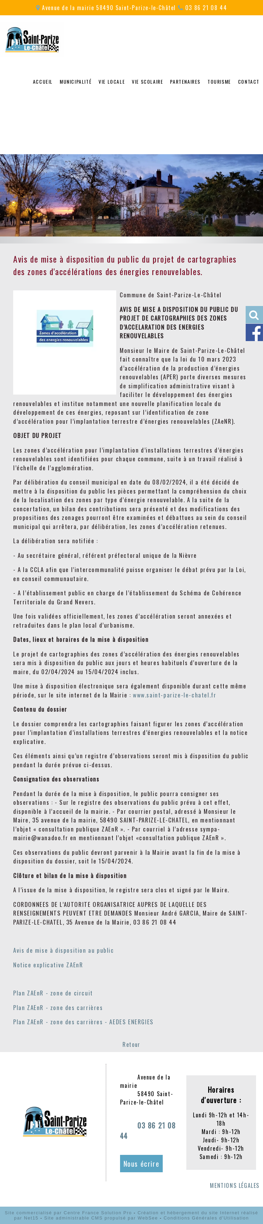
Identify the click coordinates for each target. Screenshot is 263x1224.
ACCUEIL (43, 81)
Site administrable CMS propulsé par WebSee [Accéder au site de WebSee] (101, 1218)
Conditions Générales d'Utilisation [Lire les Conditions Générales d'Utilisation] (206, 1218)
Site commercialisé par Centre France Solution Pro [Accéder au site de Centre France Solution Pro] (68, 1212)
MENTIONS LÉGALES (235, 1185)
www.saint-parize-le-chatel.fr (174, 694)
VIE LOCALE (112, 81)
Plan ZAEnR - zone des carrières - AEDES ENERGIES (83, 1021)
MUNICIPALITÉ (76, 81)
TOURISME (219, 81)
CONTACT (249, 81)
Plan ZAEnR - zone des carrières (58, 1007)
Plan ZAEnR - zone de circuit (53, 993)
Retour (131, 1044)
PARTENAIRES (185, 81)
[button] (254, 314)
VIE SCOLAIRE (147, 81)
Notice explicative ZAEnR (48, 964)
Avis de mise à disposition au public (63, 950)
